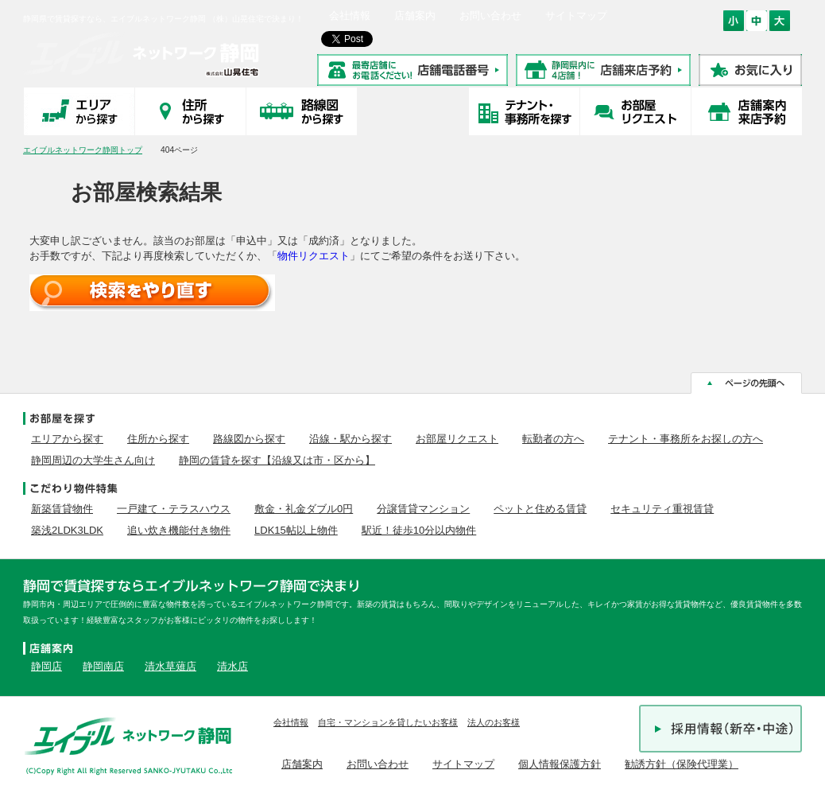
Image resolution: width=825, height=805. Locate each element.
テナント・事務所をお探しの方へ (685, 439)
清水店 (232, 666)
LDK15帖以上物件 (296, 530)
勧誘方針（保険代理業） (681, 764)
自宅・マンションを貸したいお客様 (388, 722)
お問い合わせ (490, 15)
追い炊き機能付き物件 (178, 530)
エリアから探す (67, 439)
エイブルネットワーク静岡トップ (82, 150)
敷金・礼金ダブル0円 (303, 509)
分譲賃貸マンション (423, 509)
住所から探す (158, 439)
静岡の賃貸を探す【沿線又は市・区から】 (277, 460)
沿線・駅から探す (350, 439)
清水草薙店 (170, 666)
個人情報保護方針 (559, 764)
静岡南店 (103, 666)
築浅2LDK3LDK (67, 530)
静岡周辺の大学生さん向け (93, 460)
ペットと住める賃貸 (540, 509)
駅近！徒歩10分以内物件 (419, 530)
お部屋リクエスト (457, 439)
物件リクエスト (313, 256)
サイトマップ (576, 15)
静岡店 (46, 666)
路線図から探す (249, 439)
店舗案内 (415, 15)
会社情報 (349, 15)
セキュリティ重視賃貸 (662, 509)
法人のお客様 (493, 722)
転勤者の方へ (553, 439)
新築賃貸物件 (62, 509)
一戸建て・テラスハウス (173, 509)
